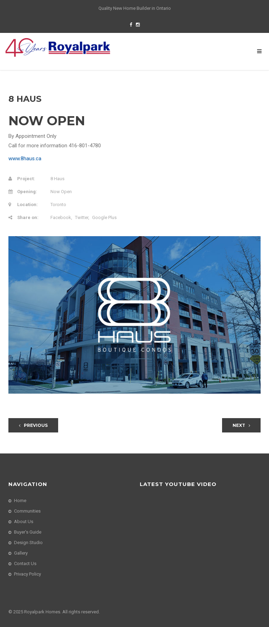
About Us (23, 521)
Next (241, 425)
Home (20, 500)
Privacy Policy (27, 574)
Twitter (81, 217)
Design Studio (28, 542)
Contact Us (25, 563)
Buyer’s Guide (27, 532)
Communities (27, 511)
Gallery (21, 553)
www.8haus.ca (24, 158)
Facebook (60, 217)
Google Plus (104, 217)
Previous (33, 425)
